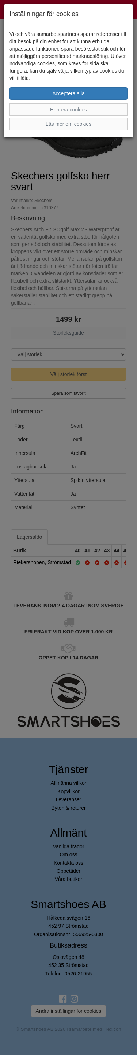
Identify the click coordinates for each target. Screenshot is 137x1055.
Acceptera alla (68, 93)
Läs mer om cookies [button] (68, 124)
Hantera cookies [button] (68, 110)
